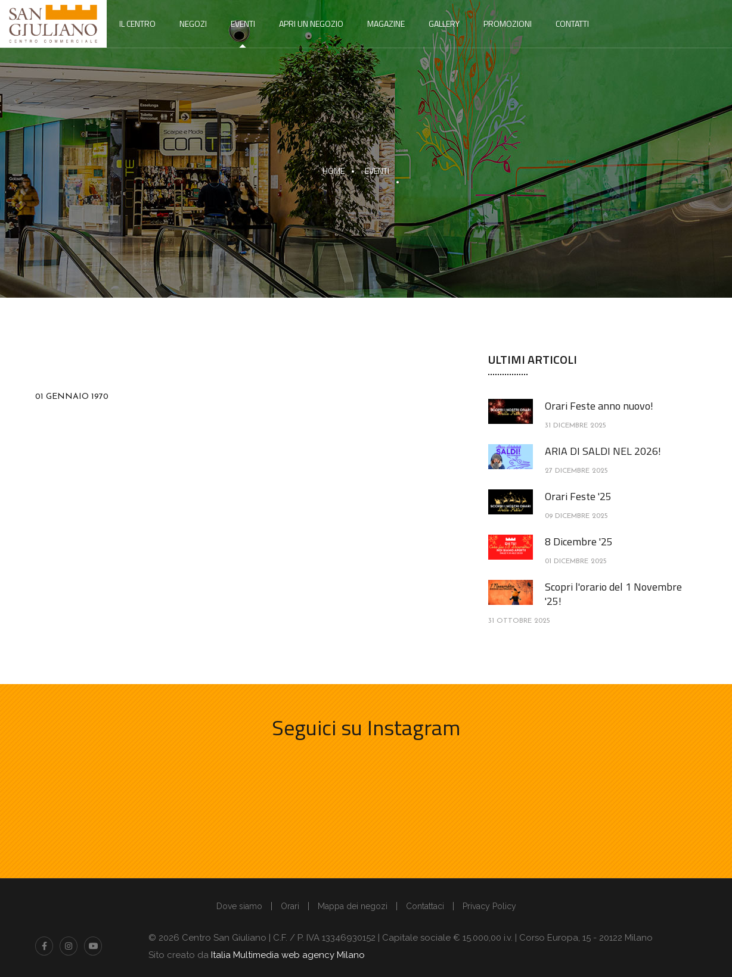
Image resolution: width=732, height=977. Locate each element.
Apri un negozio (311, 23)
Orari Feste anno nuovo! (599, 406)
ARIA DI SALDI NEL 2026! (603, 451)
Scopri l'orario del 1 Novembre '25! (613, 594)
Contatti (572, 23)
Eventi (243, 23)
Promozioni (507, 23)
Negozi (193, 23)
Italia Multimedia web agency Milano (288, 955)
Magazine (386, 23)
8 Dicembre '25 (579, 541)
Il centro (137, 23)
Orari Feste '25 (578, 496)
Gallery (444, 23)
